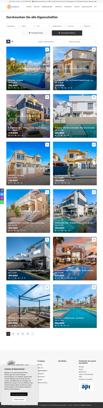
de (95, 6)
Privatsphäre (43, 405)
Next (47, 68)
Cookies (69, 405)
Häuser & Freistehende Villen (86, 376)
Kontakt (77, 6)
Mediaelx (88, 405)
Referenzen (68, 6)
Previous (8, 68)
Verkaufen (58, 6)
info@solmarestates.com (40, 1)
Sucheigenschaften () (67, 33)
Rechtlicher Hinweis (33, 405)
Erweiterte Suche (36, 33)
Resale (81, 369)
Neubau (81, 367)
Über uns (36, 6)
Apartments (82, 372)
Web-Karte (76, 405)
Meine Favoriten (87, 6)
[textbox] (13, 26)
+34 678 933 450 (26, 1)
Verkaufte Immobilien (85, 379)
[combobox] (13, 26)
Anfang (29, 6)
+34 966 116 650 (14, 1)
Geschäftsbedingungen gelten (57, 405)
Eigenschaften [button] (47, 6)
